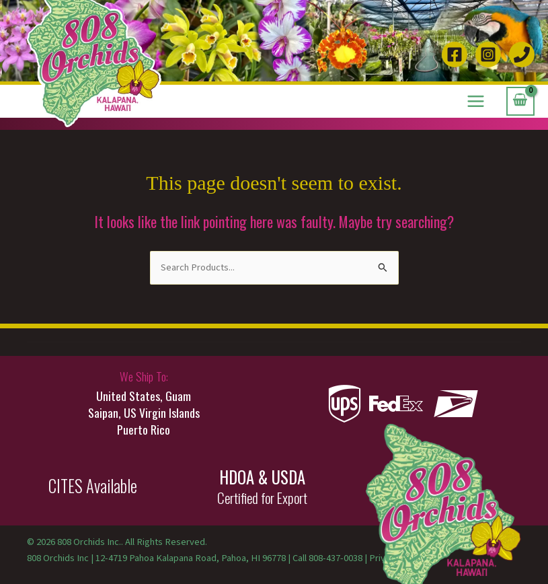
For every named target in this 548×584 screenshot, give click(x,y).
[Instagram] (488, 54)
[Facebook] (454, 54)
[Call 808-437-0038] (522, 54)
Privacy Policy (397, 558)
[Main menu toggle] (475, 101)
